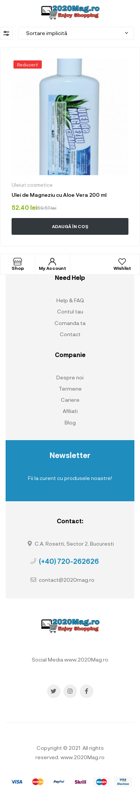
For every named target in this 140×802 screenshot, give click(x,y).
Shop (18, 268)
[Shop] (17, 261)
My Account (52, 268)
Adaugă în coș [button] (70, 226)
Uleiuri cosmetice (32, 185)
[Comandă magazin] (76, 33)
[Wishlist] (122, 261)
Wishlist (122, 268)
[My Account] (52, 261)
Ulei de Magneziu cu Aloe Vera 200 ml (59, 195)
